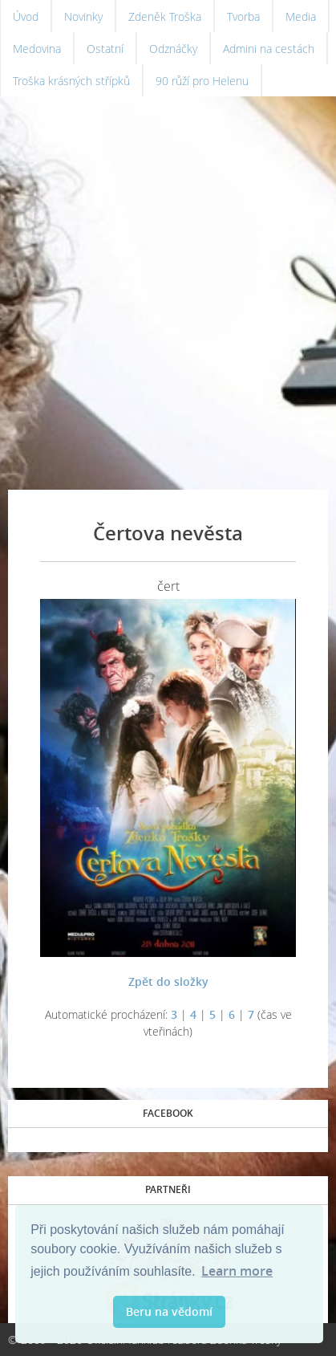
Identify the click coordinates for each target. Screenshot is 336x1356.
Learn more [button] (237, 1271)
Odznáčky (173, 48)
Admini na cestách (268, 48)
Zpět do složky (168, 981)
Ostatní (105, 48)
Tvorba (243, 16)
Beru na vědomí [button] (169, 1311)
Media (300, 16)
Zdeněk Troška (164, 16)
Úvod (25, 16)
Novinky (83, 16)
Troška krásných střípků (71, 80)
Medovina (37, 48)
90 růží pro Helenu (202, 80)
